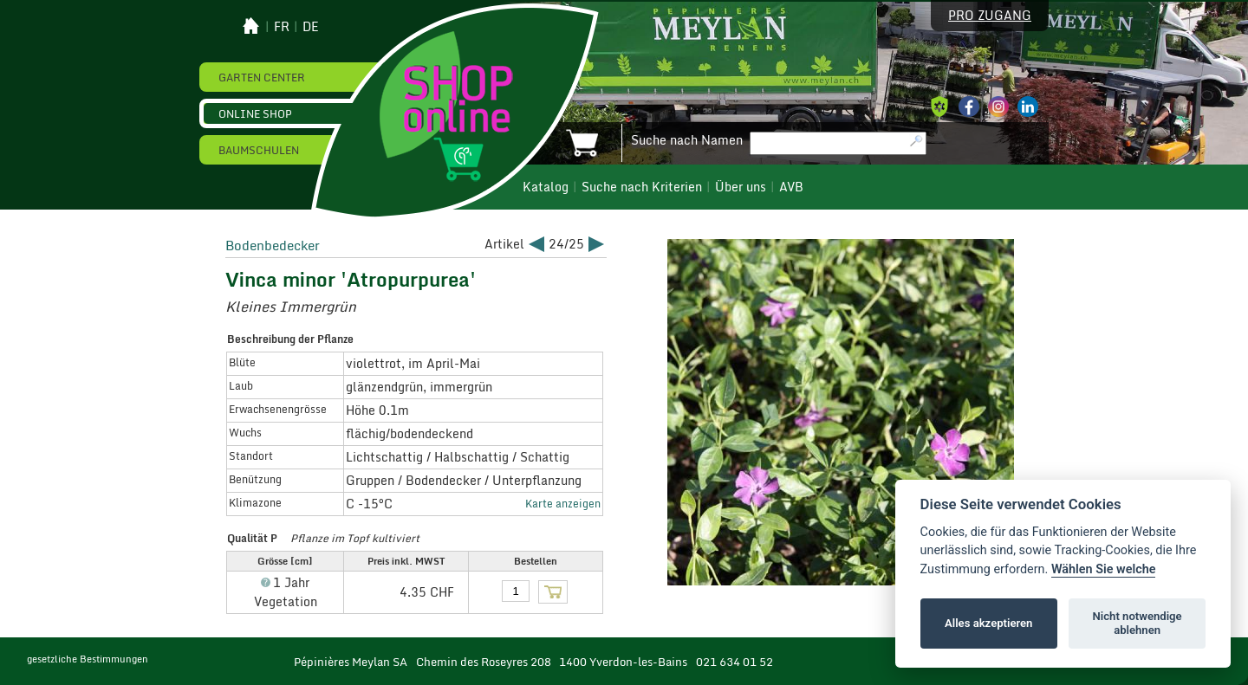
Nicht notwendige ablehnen (1137, 623)
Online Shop (255, 113)
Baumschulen (258, 149)
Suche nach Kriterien (642, 187)
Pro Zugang (989, 15)
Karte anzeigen (563, 503)
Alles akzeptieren (988, 623)
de (310, 26)
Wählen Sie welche (1103, 569)
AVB (791, 187)
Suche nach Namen (687, 140)
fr (281, 26)
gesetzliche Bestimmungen (87, 659)
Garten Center (261, 77)
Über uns (740, 187)
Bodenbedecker (272, 245)
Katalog (546, 187)
